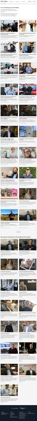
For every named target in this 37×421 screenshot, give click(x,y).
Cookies (11, 415)
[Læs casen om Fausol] (27, 30)
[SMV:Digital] (4, 1)
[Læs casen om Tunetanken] (27, 136)
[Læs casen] (9, 248)
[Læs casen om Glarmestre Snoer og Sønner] (9, 72)
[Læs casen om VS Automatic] (27, 94)
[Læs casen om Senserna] (9, 156)
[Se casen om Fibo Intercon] (9, 136)
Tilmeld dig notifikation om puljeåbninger (4, 414)
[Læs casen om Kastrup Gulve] (27, 198)
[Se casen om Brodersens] (27, 115)
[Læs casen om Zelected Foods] (9, 198)
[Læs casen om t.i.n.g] (27, 72)
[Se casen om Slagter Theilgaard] (9, 115)
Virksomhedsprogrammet (23, 413)
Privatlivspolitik (12, 414)
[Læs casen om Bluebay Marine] (9, 94)
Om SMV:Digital (12, 413)
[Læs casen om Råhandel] (27, 156)
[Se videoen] (27, 331)
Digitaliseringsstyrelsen (22, 415)
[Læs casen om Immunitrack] (9, 177)
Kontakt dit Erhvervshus (31, 413)
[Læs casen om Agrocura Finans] (9, 219)
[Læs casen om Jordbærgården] (27, 177)
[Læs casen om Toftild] (27, 51)
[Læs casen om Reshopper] (9, 30)
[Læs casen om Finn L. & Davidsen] (9, 51)
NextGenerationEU (22, 418)
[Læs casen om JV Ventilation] (27, 219)
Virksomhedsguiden (22, 414)
